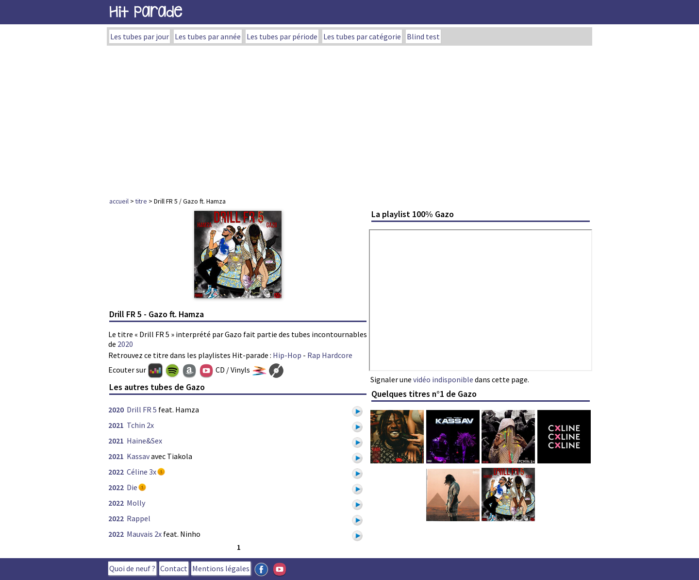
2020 (125, 344)
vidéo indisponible (443, 379)
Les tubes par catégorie (362, 36)
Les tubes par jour (139, 36)
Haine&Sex (144, 440)
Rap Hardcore (329, 355)
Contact (173, 568)
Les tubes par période (282, 36)
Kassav (138, 456)
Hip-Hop (287, 355)
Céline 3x (141, 472)
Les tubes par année (208, 36)
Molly (136, 503)
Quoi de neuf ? (132, 568)
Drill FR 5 (142, 409)
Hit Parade (145, 12)
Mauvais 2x (144, 534)
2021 (116, 425)
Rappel (138, 518)
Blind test (423, 36)
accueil (119, 201)
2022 (116, 472)
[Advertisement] (349, 119)
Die (132, 487)
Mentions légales (221, 568)
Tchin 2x (140, 425)
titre (141, 201)
